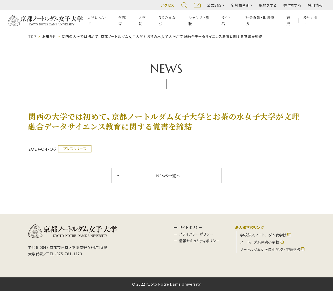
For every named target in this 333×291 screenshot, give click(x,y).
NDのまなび (167, 20)
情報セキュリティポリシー (199, 240)
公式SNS (214, 5)
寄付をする (292, 5)
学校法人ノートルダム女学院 (263, 234)
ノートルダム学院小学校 (259, 242)
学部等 (122, 20)
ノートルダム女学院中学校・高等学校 (270, 249)
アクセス (167, 5)
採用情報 (315, 5)
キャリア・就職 (199, 20)
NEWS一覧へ (168, 175)
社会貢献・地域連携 (259, 20)
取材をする (268, 5)
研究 (288, 20)
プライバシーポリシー (196, 234)
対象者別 (240, 5)
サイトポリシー (190, 227)
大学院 (142, 20)
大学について (96, 20)
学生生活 (227, 20)
